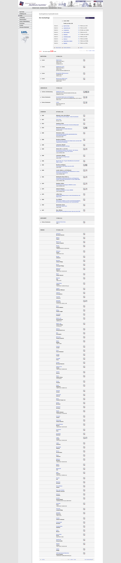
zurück (81, 47)
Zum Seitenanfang (88, 559)
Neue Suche (58, 47)
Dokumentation (23, 19)
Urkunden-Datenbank (24, 27)
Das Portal (22, 11)
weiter (90, 50)
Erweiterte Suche (44, 7)
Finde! (21, 15)
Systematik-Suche (53, 7)
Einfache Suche (35, 7)
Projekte (21, 25)
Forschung (22, 23)
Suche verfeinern (67, 47)
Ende (93, 50)
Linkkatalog (22, 17)
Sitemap (59, 7)
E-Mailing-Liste (23, 13)
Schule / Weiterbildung (24, 21)
